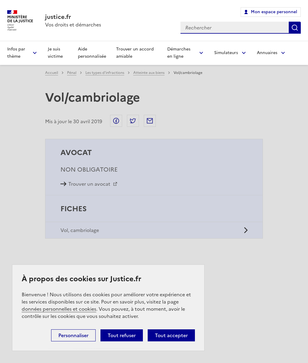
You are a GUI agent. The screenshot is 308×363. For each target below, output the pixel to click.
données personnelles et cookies (59, 309)
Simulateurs (226, 53)
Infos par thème (16, 52)
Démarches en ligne (178, 52)
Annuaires (267, 53)
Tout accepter (171, 335)
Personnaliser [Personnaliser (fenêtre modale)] (73, 335)
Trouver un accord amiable (135, 52)
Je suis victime (55, 52)
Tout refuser (122, 335)
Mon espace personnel (274, 12)
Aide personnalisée (92, 52)
